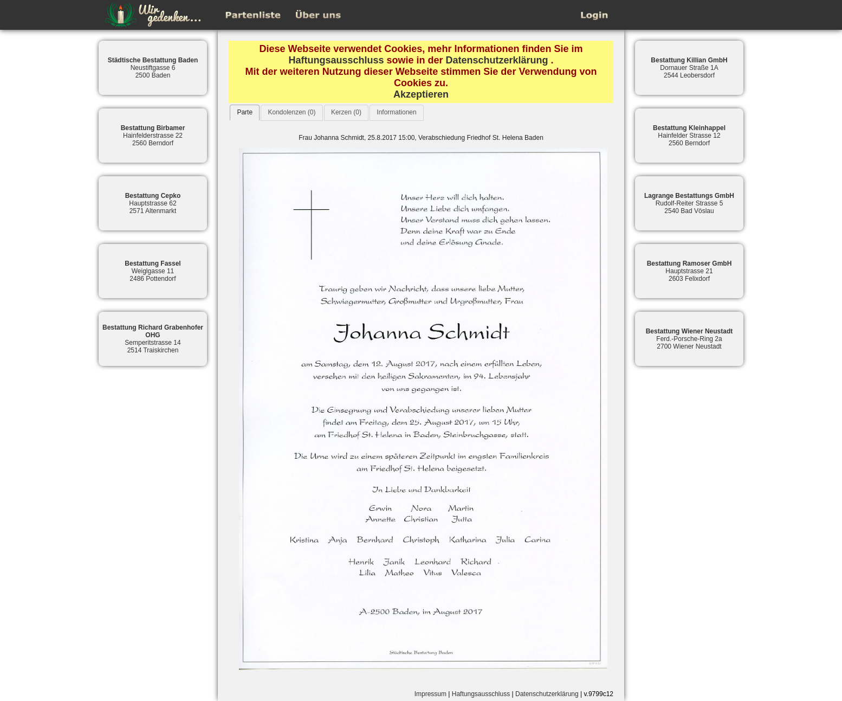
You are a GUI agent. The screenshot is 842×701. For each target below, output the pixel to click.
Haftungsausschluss (336, 60)
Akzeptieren (421, 94)
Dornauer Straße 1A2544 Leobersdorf (689, 67)
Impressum (430, 694)
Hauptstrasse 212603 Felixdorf (689, 271)
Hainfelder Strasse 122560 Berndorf (689, 135)
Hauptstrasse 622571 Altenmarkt (153, 203)
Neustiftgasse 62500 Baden (153, 67)
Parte (244, 112)
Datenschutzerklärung (497, 60)
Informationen (396, 112)
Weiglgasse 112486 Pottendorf (152, 271)
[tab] (245, 112)
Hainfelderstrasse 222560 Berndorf (153, 135)
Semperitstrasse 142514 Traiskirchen (152, 339)
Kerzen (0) (346, 112)
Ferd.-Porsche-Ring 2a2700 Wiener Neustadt (689, 338)
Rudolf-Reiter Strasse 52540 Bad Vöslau (689, 203)
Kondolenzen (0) (291, 112)
